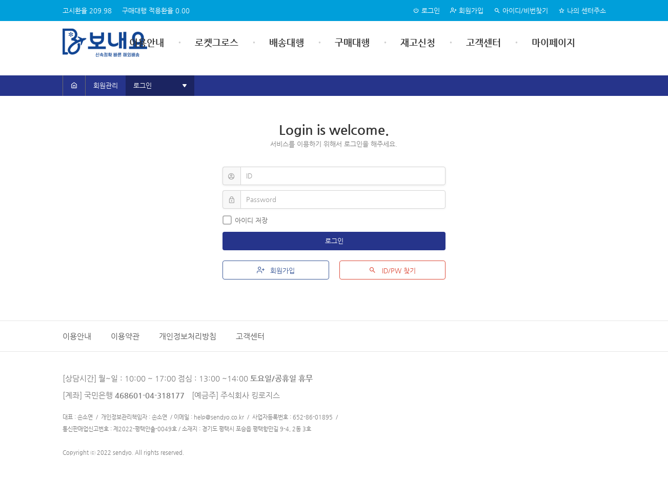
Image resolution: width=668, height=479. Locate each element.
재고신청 (417, 42)
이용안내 (146, 42)
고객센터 (483, 42)
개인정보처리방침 (187, 336)
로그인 (426, 10)
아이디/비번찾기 (521, 10)
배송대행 (286, 42)
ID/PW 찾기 (392, 270)
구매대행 (352, 42)
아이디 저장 (245, 220)
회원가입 (466, 10)
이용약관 (125, 336)
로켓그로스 (216, 42)
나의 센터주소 (582, 10)
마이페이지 (553, 42)
